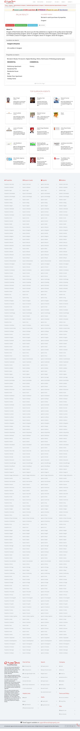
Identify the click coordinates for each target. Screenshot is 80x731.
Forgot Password (27, 706)
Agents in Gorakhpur (45, 327)
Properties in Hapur (8, 349)
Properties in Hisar (8, 355)
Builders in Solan (62, 578)
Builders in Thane (62, 591)
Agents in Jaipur (44, 373)
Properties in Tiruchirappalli (10, 600)
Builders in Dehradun (63, 287)
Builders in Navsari (63, 486)
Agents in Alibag (44, 205)
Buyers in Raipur (26, 538)
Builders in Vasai (62, 633)
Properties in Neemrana (9, 489)
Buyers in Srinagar (26, 584)
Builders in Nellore (63, 493)
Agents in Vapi (44, 627)
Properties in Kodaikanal (9, 398)
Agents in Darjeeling (45, 284)
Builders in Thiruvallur (63, 594)
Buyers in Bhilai (26, 251)
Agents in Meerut (44, 440)
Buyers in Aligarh (26, 208)
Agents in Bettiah (44, 241)
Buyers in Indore (26, 367)
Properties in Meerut (8, 440)
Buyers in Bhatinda (26, 247)
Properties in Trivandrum (9, 609)
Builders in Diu (62, 296)
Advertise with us (63, 680)
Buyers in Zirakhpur (27, 655)
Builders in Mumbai (63, 456)
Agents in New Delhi (45, 496)
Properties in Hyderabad (9, 364)
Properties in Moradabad (9, 447)
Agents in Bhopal (44, 260)
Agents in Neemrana (45, 489)
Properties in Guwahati (9, 342)
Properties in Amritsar (8, 214)
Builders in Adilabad (63, 189)
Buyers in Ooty (26, 505)
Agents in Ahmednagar (45, 198)
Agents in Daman (44, 278)
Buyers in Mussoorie (27, 462)
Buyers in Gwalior (26, 345)
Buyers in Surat (26, 587)
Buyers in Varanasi (26, 630)
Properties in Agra (8, 192)
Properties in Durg (8, 300)
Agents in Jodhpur (44, 385)
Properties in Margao (8, 428)
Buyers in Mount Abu (27, 453)
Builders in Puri (62, 529)
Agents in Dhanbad (45, 290)
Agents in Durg (44, 300)
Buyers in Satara (26, 560)
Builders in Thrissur (63, 597)
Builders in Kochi (62, 394)
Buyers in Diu (25, 296)
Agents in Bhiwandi (45, 257)
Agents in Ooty (44, 505)
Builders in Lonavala (63, 413)
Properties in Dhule (8, 293)
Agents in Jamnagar (45, 379)
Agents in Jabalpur (44, 370)
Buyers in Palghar (26, 511)
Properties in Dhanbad (9, 290)
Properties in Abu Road (9, 186)
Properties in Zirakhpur (9, 655)
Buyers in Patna (26, 517)
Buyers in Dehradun (27, 287)
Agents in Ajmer (44, 201)
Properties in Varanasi (8, 630)
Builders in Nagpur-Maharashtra (65, 477)
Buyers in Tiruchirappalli (28, 600)
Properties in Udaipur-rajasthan (10, 618)
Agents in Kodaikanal (45, 398)
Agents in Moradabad (45, 447)
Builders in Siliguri (63, 572)
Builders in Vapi (62, 627)
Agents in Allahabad (45, 211)
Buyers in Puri (25, 529)
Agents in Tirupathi (45, 606)
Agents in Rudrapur (45, 554)
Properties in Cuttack (8, 275)
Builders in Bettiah (63, 241)
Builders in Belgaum (63, 238)
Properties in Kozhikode (9, 407)
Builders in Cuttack (63, 275)
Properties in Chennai (8, 269)
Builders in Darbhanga (63, 281)
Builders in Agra (62, 192)
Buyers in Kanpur (26, 388)
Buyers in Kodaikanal (27, 398)
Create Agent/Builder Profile (29, 676)
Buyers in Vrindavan (27, 649)
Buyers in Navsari (26, 486)
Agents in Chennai (44, 269)
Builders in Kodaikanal (63, 398)
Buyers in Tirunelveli (27, 603)
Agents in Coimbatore (45, 272)
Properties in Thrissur (8, 597)
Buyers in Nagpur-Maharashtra (29, 477)
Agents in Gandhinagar (45, 315)
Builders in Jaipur (62, 373)
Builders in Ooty (62, 505)
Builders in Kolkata (63, 404)
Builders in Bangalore (63, 232)
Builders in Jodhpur (63, 385)
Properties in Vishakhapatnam (10, 643)
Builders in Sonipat (63, 581)
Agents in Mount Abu (45, 453)
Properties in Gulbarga (9, 333)
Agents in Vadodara (45, 624)
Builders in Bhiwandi (63, 257)
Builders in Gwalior (63, 345)
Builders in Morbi (62, 450)
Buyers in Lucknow (26, 416)
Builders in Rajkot (62, 542)
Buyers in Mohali (26, 443)
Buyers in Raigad (26, 532)
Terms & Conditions (63, 700)
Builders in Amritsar (63, 214)
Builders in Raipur (62, 538)
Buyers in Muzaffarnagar (28, 465)
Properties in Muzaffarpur (9, 468)
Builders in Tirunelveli (63, 603)
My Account (49, 2)
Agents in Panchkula (45, 514)
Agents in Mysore (44, 471)
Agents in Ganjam (44, 318)
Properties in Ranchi (8, 545)
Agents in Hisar (44, 355)
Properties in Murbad (8, 459)
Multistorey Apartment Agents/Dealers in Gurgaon (56, 7)
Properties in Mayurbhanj (9, 434)
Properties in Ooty (8, 505)
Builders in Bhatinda (63, 247)
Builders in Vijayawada (63, 640)
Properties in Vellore (8, 636)
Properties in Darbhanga (9, 281)
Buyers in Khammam (27, 391)
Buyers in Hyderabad (27, 364)
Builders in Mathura (63, 431)
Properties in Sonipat (8, 581)
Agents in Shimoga (44, 569)
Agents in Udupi (44, 621)
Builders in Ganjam (63, 318)
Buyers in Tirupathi (26, 606)
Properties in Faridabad (9, 312)
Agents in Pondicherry (45, 523)
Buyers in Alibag (26, 205)
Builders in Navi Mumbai (64, 483)
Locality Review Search (46, 694)
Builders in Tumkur (63, 612)
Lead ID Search (44, 691)
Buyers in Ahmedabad (27, 195)
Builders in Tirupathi (63, 606)
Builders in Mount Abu (63, 453)
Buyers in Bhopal (26, 260)
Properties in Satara (8, 560)
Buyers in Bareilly (26, 235)
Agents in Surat (44, 587)
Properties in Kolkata (8, 404)
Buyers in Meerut (26, 440)
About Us (61, 672)
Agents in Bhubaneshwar (46, 263)
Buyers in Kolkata (26, 404)
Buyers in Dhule (26, 293)
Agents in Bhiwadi (44, 254)
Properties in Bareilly (8, 235)
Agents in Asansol (44, 223)
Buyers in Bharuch (26, 244)
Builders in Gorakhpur (63, 327)
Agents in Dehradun (45, 287)
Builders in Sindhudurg (64, 575)
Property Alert (44, 703)
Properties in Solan (8, 578)
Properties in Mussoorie (9, 462)
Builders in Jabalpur (63, 370)
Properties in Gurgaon (8, 339)
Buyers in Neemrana (27, 489)
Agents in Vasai (44, 633)
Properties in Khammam (9, 391)
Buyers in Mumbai (26, 456)
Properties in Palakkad (9, 508)
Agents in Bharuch (44, 244)
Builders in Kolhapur (63, 401)
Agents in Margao (44, 428)
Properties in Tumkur (8, 612)
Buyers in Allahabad (27, 211)
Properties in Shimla (8, 566)
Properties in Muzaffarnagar (10, 465)
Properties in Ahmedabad (9, 195)
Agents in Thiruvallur (45, 594)
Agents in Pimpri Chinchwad (46, 520)
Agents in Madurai (44, 422)
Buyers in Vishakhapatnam (28, 643)
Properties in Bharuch (8, 244)
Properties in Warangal (9, 652)
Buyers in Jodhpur (26, 385)
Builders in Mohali (63, 443)
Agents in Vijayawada (45, 640)
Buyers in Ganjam (26, 318)
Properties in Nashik (8, 480)
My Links (57, 2)
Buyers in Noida (26, 499)
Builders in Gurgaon (63, 339)
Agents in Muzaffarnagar (46, 465)
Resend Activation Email (28, 710)
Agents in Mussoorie (45, 462)
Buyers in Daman (26, 278)
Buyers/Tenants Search (46, 672)
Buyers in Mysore (26, 471)
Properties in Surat (8, 587)
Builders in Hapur (62, 349)
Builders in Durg (62, 300)
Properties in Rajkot (8, 542)
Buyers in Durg (26, 300)
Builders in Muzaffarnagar (64, 465)
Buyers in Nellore (26, 493)
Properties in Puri (7, 529)
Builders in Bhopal (63, 260)
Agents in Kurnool (44, 410)
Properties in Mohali (8, 443)
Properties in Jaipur (8, 373)
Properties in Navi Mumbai (9, 483)
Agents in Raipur (44, 538)
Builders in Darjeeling (63, 284)
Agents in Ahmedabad (45, 195)
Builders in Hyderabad (63, 364)
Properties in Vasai (8, 633)
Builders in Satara (62, 560)
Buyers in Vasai (26, 633)
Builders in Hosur (62, 358)
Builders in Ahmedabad (64, 195)
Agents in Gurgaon (44, 339)
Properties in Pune (8, 526)
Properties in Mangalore (9, 425)
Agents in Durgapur (45, 303)
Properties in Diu (7, 296)
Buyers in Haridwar (26, 352)
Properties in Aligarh (8, 208)
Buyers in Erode (26, 309)
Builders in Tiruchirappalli (64, 600)
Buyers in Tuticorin (26, 615)
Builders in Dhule (62, 293)
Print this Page (40, 86)
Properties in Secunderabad (10, 563)
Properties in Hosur (8, 358)
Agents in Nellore (44, 493)
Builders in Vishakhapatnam (65, 643)
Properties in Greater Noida (10, 330)
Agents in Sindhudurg (45, 575)
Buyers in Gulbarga (26, 333)
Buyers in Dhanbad (26, 290)
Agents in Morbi (44, 450)
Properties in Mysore (8, 471)
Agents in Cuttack (44, 275)
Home (34, 2)
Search (64, 2)
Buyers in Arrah (26, 220)
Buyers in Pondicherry (27, 523)
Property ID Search (45, 687)
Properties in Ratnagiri (8, 548)
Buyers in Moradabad (27, 447)
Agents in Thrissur (44, 597)
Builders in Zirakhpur (63, 655)
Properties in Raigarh (8, 535)
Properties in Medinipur (9, 437)
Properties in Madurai (8, 422)
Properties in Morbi (8, 450)
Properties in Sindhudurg (9, 575)
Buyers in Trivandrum (27, 609)
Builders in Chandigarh (63, 266)
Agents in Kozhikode (45, 407)
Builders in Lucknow (63, 416)
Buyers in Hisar (26, 355)
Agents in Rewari (44, 551)
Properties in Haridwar (9, 352)
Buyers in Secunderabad (28, 563)
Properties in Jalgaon (8, 376)
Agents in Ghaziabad (45, 321)
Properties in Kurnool (8, 410)
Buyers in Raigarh (26, 535)
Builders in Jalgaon (63, 376)
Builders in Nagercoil (63, 474)
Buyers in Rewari (26, 551)
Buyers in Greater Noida (27, 330)
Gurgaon (11, 7)
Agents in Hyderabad (45, 364)
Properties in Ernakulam (9, 306)
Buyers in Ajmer (26, 201)
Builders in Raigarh (63, 535)
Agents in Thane (44, 591)
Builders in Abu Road (63, 186)
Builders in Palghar (63, 511)
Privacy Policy (62, 703)
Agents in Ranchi (44, 545)
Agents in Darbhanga (45, 281)
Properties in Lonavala (8, 413)
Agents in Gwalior (44, 345)
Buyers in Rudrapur (27, 554)
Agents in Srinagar (44, 584)
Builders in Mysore (63, 471)
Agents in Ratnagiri (45, 548)
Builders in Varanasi (63, 630)
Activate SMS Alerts (27, 683)
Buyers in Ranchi (26, 545)
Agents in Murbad (44, 459)
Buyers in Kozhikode (27, 407)
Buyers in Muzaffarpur (27, 468)
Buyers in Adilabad (26, 189)
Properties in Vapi (8, 627)
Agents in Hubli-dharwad (46, 361)
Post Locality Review (27, 691)
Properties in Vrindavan (9, 649)
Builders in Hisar (62, 355)
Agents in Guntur (44, 336)
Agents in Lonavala (45, 413)
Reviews (61, 687)
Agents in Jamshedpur (45, 382)
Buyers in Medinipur (27, 437)
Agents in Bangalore (45, 232)
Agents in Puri (44, 529)
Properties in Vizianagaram (9, 646)
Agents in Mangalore (45, 425)
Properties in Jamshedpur (9, 382)
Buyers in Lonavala (26, 413)
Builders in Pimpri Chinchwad (65, 520)
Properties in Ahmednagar (9, 198)
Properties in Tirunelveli (9, 603)
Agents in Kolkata (44, 404)
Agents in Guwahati (45, 342)
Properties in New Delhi (9, 496)
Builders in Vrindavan (63, 649)
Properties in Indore (8, 367)
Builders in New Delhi (63, 496)
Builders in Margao (63, 428)
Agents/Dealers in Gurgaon (20, 7)
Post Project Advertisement (29, 687)
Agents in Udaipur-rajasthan (46, 618)
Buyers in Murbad (26, 459)
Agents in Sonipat (44, 581)
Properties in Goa (8, 324)
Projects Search (44, 683)
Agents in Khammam (45, 391)
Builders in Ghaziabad (63, 321)
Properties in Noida (8, 499)
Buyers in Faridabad (27, 312)
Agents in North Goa (45, 502)
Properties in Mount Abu (9, 453)
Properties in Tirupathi (9, 606)
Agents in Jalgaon (44, 376)
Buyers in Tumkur (26, 612)
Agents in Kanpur (44, 388)
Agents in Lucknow (45, 416)
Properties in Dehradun (9, 287)
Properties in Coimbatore (9, 272)
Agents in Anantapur (45, 217)
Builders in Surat (62, 587)
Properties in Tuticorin (8, 615)
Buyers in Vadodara (27, 624)
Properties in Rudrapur (9, 554)
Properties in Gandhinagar (9, 315)
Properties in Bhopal (8, 260)
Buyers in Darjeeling (27, 284)
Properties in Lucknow (8, 416)
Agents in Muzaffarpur (45, 468)
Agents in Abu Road (45, 186)
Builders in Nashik (63, 480)
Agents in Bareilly (44, 235)
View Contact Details (21, 27)
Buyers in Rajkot (26, 542)
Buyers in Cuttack (26, 275)
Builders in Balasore (63, 229)
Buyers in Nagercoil (27, 474)
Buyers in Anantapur (27, 217)
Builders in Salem (62, 557)
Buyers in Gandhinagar (27, 315)
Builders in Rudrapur (63, 554)
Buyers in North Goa (27, 502)
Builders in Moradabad (64, 447)
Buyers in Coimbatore (27, 272)
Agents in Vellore (44, 636)
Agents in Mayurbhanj (45, 434)
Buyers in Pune (26, 526)
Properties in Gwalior (8, 345)
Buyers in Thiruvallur (27, 594)
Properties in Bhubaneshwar (10, 263)
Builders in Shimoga (63, 569)
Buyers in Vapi (25, 627)
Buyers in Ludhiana (26, 419)
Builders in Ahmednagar (64, 198)
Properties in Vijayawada (9, 640)
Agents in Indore (44, 367)
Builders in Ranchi (63, 545)
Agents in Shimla (44, 566)
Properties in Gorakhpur (9, 327)
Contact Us (62, 676)
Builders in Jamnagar (63, 379)
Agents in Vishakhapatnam (46, 643)
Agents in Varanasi (44, 630)
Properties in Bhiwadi (8, 254)
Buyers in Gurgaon (26, 339)
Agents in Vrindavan (45, 649)
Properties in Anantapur (9, 217)
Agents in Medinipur (45, 437)
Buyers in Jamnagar (27, 379)
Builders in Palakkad (63, 508)
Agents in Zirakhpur (45, 655)
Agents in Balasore (44, 229)
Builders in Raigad (63, 532)
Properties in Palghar (8, 511)
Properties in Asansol (8, 223)
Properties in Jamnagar (9, 379)
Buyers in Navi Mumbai (27, 483)
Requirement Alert (45, 707)
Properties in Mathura (8, 431)
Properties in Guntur (8, 336)
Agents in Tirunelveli (45, 603)
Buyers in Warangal (27, 652)
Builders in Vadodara (63, 624)
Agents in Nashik (44, 480)
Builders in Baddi (62, 226)
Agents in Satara (44, 560)
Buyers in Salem (26, 557)
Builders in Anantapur (63, 217)
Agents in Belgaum (44, 238)
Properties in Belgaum (8, 238)
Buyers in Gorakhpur (27, 327)
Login (24, 703)
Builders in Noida (62, 499)
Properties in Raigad (8, 532)
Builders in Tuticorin (63, 615)
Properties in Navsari (8, 486)
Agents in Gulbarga (45, 333)
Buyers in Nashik (26, 480)
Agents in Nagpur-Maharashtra (47, 477)
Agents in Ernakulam (45, 306)
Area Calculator (62, 716)
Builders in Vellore (63, 636)
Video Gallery (62, 691)
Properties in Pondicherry (9, 523)
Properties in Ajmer (8, 201)
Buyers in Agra (26, 192)
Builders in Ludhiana (63, 419)
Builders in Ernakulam (63, 306)
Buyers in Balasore (26, 229)
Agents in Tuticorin (45, 615)
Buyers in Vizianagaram (27, 646)
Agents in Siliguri (44, 572)
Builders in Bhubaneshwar (64, 263)
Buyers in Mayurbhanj (27, 434)
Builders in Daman (63, 278)
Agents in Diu (43, 296)
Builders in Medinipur (63, 437)
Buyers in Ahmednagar (27, 198)
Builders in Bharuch (63, 244)
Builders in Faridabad (63, 312)
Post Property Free (27, 668)
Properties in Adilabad (8, 189)
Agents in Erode (44, 309)
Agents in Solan (44, 578)
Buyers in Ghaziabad (27, 321)
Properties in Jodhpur (8, 385)
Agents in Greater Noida (46, 330)
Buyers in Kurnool (26, 410)
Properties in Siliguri (8, 572)
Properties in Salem (8, 557)
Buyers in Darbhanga (27, 281)
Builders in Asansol (63, 223)
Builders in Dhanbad (63, 290)
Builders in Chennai (63, 269)
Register (25, 700)
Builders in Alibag (62, 205)
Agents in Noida (44, 499)
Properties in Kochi (8, 394)
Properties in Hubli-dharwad (10, 361)
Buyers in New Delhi (27, 496)
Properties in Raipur (8, 538)
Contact (70, 2)
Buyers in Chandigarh (27, 266)
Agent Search (44, 676)
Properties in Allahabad (9, 211)
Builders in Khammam (63, 391)
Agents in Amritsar (44, 214)
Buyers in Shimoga (26, 569)
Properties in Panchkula (9, 514)
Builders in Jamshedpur (64, 382)
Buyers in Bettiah (26, 241)
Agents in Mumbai (44, 456)
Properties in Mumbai (8, 456)
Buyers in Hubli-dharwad (28, 361)
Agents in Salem (44, 557)
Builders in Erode (62, 309)
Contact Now (9, 27)
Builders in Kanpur (63, 388)
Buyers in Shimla (26, 566)
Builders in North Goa (63, 502)
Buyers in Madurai (26, 422)
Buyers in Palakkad (26, 508)
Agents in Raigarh (44, 535)
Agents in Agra (44, 192)
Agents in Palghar (44, 511)
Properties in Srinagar (8, 584)
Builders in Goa (62, 324)
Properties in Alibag (8, 205)
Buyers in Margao (26, 428)
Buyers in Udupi (26, 621)
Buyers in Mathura (26, 431)
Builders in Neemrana (63, 489)
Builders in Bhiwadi (63, 254)
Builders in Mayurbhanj (64, 434)
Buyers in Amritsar (26, 214)
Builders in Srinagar (63, 584)
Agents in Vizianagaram (45, 646)
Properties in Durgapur (9, 303)
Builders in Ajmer (62, 201)
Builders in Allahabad (63, 211)
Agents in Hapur (44, 349)
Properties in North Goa (9, 502)
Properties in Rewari (8, 551)
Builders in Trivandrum (64, 609)
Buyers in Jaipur (26, 373)
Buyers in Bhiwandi (26, 257)
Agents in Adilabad (44, 189)
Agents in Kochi (44, 394)
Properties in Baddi (8, 226)
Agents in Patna (44, 517)
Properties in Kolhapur (9, 401)
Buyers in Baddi (26, 226)
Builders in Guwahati (63, 342)
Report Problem (33, 28)
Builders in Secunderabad (64, 563)
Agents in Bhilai (44, 251)
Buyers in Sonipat (26, 581)
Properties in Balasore (8, 229)
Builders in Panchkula (63, 514)
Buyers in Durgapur (27, 303)
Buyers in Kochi (26, 394)
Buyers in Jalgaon (26, 376)
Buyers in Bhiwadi (26, 254)
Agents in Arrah (44, 220)
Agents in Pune (44, 526)
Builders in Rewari (63, 551)
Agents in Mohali (44, 443)
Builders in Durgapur (63, 303)
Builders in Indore (62, 367)
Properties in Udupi (8, 621)
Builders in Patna (62, 517)
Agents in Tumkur (44, 612)
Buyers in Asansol (26, 223)
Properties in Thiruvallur (9, 594)
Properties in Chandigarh (9, 266)
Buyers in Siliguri (26, 572)
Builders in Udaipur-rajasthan (65, 618)
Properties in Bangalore (9, 232)
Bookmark (42, 28)
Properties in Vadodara (9, 624)
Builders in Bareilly (63, 235)
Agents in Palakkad (45, 508)
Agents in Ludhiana (45, 419)
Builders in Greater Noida (64, 330)
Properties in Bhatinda (9, 247)
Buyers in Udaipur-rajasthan (28, 618)
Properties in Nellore (8, 493)
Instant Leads (26, 680)
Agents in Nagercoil (45, 474)
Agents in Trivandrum (45, 609)
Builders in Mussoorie (63, 462)
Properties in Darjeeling (9, 284)
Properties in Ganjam (8, 318)
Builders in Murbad (63, 459)
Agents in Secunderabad (46, 563)
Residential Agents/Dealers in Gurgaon (35, 7)
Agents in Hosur (44, 358)
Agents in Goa (44, 324)
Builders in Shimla (63, 566)
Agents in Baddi (44, 226)
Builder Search (44, 680)
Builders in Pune (62, 526)
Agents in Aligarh (44, 208)
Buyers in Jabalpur (26, 370)
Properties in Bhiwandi (9, 257)
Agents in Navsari (44, 486)
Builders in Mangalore (63, 425)
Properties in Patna (8, 517)
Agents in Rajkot (44, 542)
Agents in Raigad (44, 532)
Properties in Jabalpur (8, 370)
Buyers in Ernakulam (27, 306)
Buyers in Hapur (26, 349)
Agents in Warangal (45, 652)
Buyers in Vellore (26, 636)
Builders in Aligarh (63, 208)
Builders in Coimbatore (64, 272)
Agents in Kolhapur (45, 401)
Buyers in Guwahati (27, 342)
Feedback (61, 683)
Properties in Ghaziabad (9, 321)
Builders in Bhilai (62, 251)
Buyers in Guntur (26, 336)
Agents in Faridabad (45, 312)
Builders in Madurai (63, 422)
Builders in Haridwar (63, 352)
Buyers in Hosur (26, 358)
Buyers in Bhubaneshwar (28, 263)
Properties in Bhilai (8, 251)
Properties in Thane (8, 591)
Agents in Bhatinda (45, 247)
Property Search (44, 668)
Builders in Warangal (63, 652)
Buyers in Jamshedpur (27, 382)
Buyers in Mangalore (27, 425)
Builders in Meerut (63, 440)
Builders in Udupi (62, 621)
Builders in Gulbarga (63, 333)
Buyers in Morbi (26, 450)
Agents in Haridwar (45, 352)
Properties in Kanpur (8, 388)
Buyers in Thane (26, 591)
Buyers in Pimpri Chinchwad (28, 520)
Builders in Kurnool (63, 410)
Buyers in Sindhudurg (27, 575)
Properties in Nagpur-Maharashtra (11, 477)
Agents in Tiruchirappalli (46, 600)
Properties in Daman (8, 278)
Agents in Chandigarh (45, 266)
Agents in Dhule (44, 293)
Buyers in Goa (25, 324)
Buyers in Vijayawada (27, 640)
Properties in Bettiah (8, 241)
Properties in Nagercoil (9, 474)
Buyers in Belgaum (26, 238)
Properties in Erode (8, 309)
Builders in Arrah (62, 220)
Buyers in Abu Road (27, 186)
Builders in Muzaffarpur (64, 468)
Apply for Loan (62, 713)
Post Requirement (27, 672)
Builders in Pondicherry (64, 523)
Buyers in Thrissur (26, 597)
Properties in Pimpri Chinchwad (10, 520)
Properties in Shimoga (8, 569)
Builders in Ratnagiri (63, 548)
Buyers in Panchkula (27, 514)
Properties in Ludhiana (9, 419)
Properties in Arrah (8, 220)
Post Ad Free (40, 2)
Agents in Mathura (44, 431)
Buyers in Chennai (26, 269)
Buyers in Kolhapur (26, 401)
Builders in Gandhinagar (64, 315)
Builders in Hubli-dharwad (64, 361)
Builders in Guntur (63, 336)
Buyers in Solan (26, 578)
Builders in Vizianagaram (64, 646)
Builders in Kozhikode (63, 407)
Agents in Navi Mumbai (45, 483)
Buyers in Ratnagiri (26, 548)
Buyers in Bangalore (27, 232)
